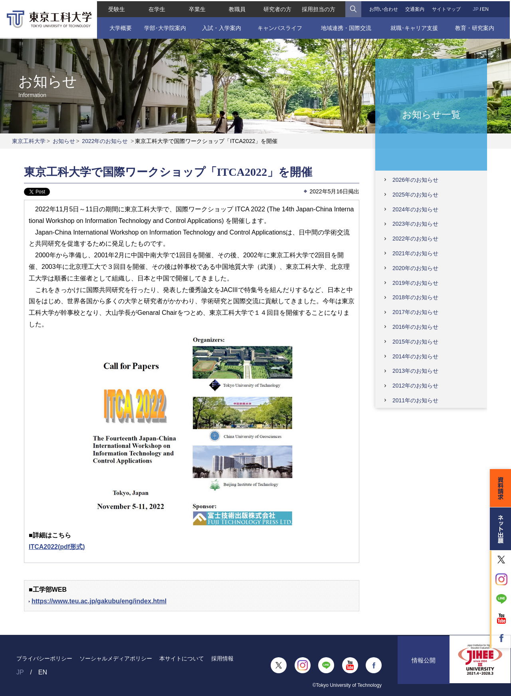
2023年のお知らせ (415, 224)
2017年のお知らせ (415, 312)
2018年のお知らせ (415, 297)
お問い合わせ (384, 8)
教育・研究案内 (475, 27)
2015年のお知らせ (415, 341)
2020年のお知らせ (415, 268)
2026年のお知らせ (415, 180)
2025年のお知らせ (415, 194)
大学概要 (119, 27)
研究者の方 (277, 8)
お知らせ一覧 (431, 114)
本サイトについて (181, 658)
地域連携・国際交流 (346, 27)
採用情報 (222, 658)
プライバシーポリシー (44, 658)
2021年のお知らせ (415, 253)
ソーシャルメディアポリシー (115, 658)
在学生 (156, 8)
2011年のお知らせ (415, 400)
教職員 (237, 8)
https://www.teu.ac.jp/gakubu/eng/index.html (99, 601)
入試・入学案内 (221, 27)
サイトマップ (446, 8)
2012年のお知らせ (415, 385)
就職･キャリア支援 (415, 27)
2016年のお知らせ (415, 327)
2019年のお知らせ (415, 283)
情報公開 (423, 665)
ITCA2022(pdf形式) (57, 546)
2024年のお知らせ (415, 209)
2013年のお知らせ (415, 371)
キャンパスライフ (279, 27)
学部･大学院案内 (164, 27)
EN (486, 8)
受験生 (115, 8)
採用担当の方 (319, 8)
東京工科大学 (29, 141)
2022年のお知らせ (105, 141)
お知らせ (64, 141)
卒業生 (196, 8)
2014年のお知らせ (415, 356)
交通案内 (415, 8)
